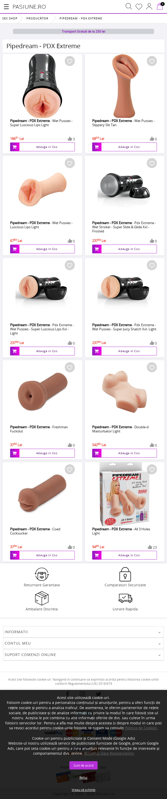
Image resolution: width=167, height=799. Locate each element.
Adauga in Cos (46, 147)
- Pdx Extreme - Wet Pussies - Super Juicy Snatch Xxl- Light (124, 327)
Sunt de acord (83, 765)
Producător (37, 18)
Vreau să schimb (84, 790)
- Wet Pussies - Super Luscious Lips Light (41, 122)
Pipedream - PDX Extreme (81, 18)
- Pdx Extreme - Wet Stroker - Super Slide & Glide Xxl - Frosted (124, 226)
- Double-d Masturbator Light (120, 429)
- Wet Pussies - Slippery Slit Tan (123, 122)
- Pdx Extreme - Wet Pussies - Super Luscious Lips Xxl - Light (42, 329)
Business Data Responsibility (109, 753)
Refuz (83, 777)
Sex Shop (10, 18)
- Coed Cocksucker (35, 531)
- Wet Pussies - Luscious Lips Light (41, 224)
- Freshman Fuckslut (39, 429)
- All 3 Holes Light (121, 531)
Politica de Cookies (141, 727)
